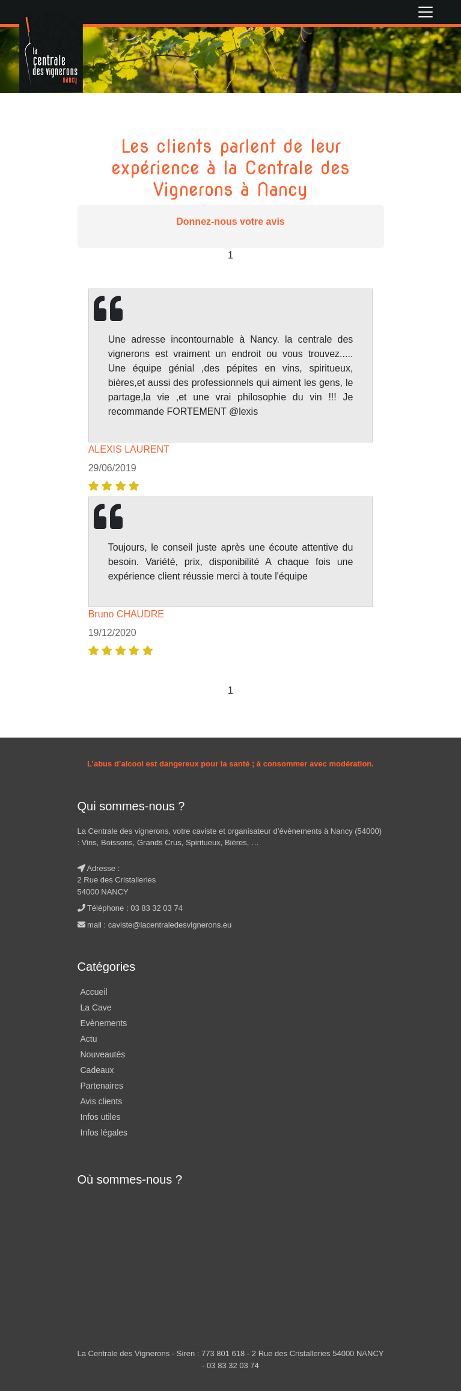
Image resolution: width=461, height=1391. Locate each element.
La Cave (96, 1007)
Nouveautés (103, 1054)
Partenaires (102, 1085)
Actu (89, 1039)
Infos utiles (101, 1117)
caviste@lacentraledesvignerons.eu (169, 924)
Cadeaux (97, 1070)
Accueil (94, 992)
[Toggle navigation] (425, 12)
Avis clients (102, 1101)
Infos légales (104, 1132)
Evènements (104, 1023)
